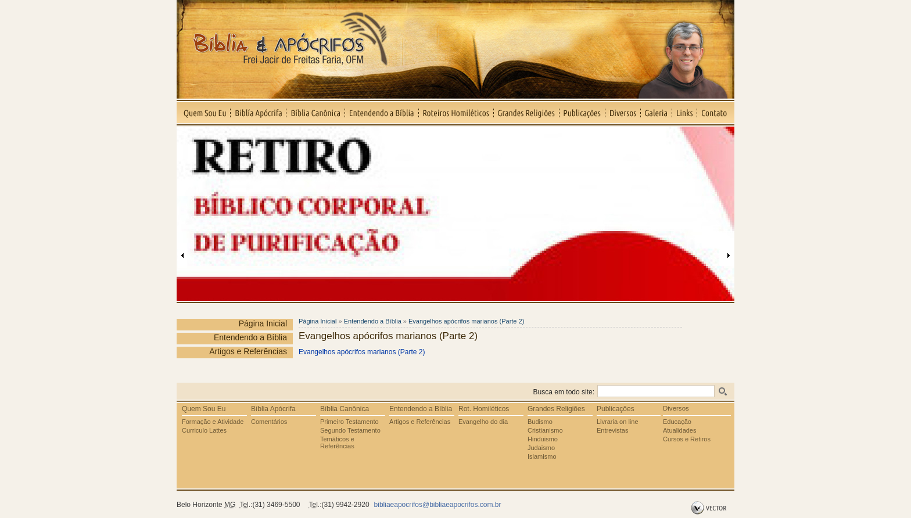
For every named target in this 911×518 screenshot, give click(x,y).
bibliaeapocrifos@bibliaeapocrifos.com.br (437, 505)
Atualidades (680, 430)
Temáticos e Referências (337, 442)
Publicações (582, 112)
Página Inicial (263, 323)
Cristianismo (545, 430)
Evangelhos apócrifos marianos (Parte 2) (466, 321)
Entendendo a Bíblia (382, 112)
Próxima (728, 255)
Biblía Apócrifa (258, 112)
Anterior (182, 255)
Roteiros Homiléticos (456, 112)
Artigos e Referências (248, 351)
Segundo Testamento (350, 430)
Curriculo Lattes (204, 430)
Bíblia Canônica (315, 112)
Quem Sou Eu (204, 112)
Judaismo (541, 447)
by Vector (710, 508)
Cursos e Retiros (687, 439)
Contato (715, 112)
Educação (677, 421)
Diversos (623, 112)
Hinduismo (543, 439)
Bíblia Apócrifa (273, 409)
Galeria (656, 112)
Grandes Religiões (526, 112)
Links (684, 112)
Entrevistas (612, 430)
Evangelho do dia (483, 421)
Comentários (269, 421)
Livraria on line (618, 421)
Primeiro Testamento (349, 421)
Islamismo (542, 456)
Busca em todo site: (563, 392)
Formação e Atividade (212, 421)
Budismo (540, 421)
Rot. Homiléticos (483, 409)
